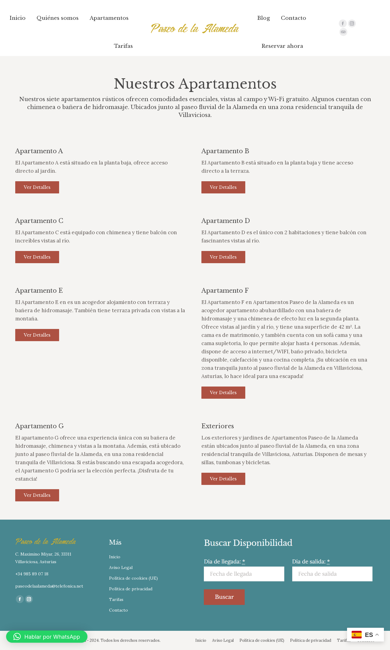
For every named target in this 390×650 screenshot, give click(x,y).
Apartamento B (225, 151)
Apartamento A (39, 151)
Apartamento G (39, 426)
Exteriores (217, 426)
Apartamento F (225, 290)
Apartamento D (225, 220)
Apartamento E (39, 290)
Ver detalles (37, 187)
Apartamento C (39, 220)
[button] (46, 637)
